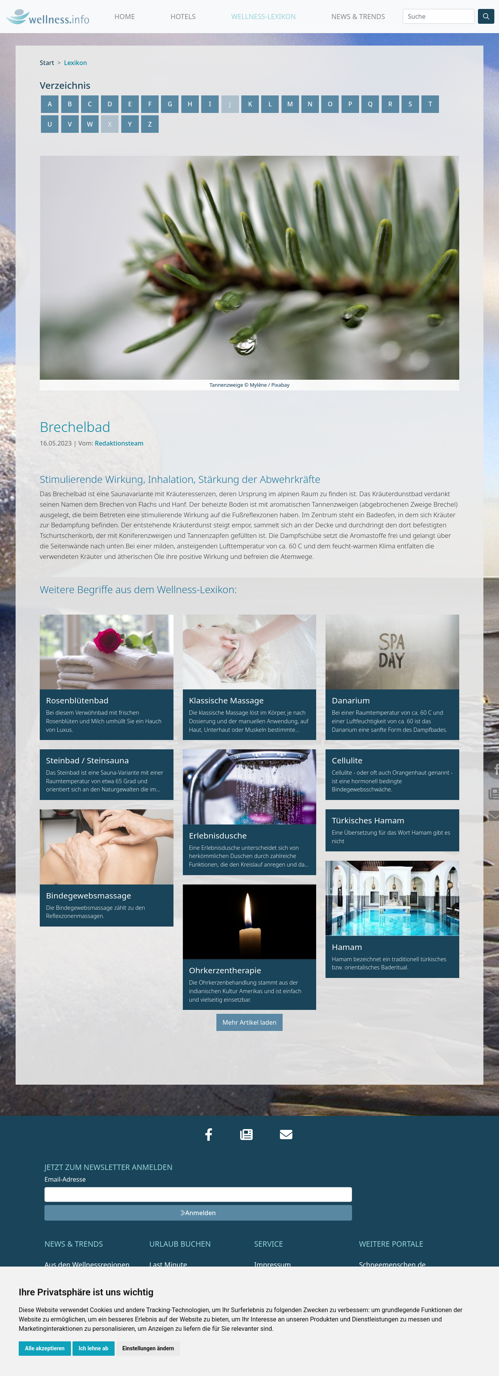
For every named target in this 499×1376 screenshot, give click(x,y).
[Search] (439, 16)
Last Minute (168, 1264)
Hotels (183, 16)
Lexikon (75, 62)
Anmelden (198, 1213)
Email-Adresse (65, 1179)
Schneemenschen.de (392, 1264)
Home (125, 16)
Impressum (272, 1264)
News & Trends (358, 16)
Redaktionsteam (119, 443)
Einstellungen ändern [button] (148, 1348)
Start (47, 62)
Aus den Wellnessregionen (86, 1264)
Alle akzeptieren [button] (45, 1348)
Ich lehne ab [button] (93, 1348)
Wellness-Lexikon (263, 16)
